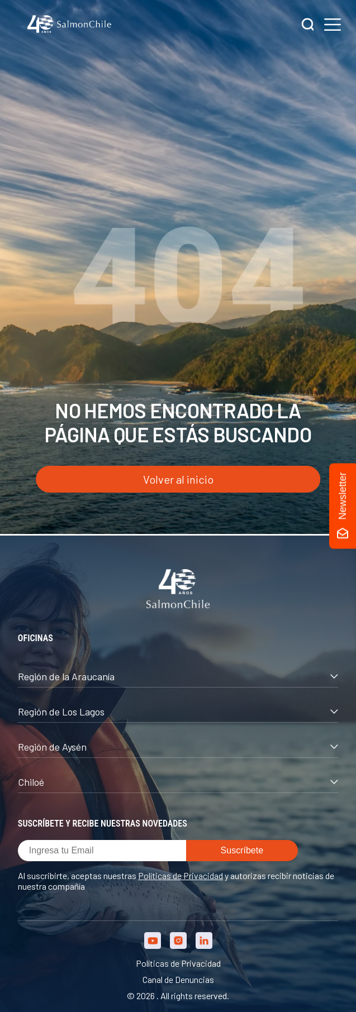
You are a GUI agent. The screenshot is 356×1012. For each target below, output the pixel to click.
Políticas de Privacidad (180, 875)
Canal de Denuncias (178, 979)
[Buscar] (308, 25)
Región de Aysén (178, 747)
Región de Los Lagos (178, 711)
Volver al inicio (178, 479)
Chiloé (178, 782)
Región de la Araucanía (178, 676)
